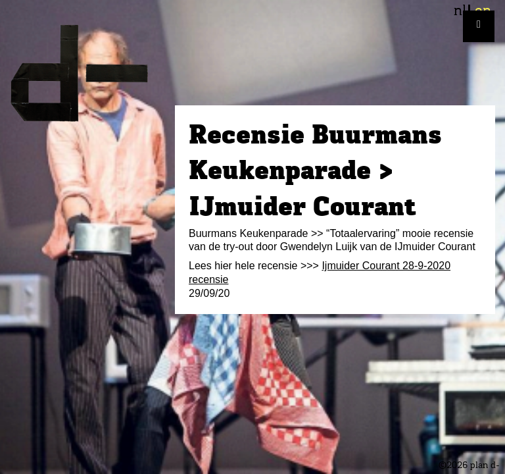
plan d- (87, 73)
